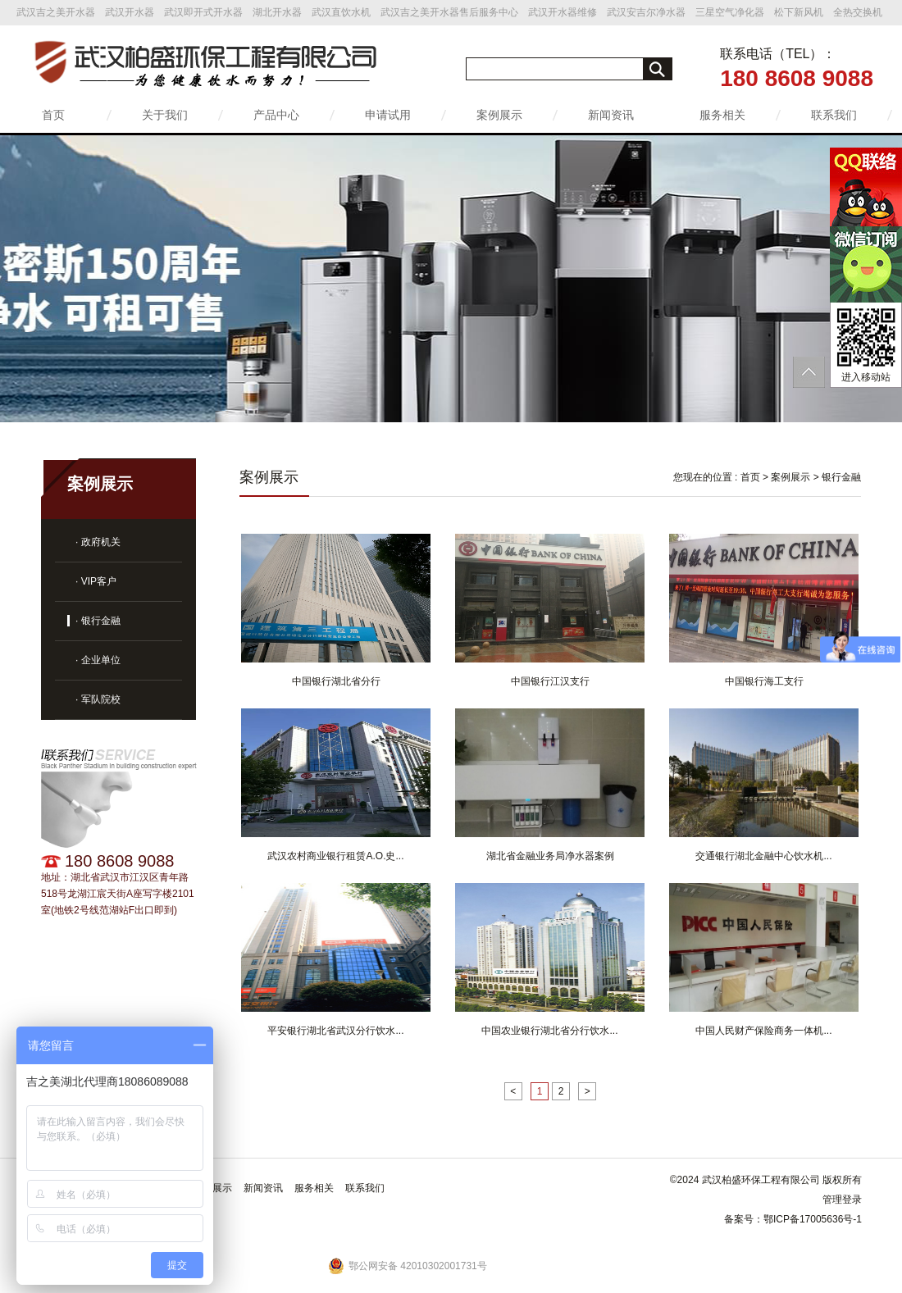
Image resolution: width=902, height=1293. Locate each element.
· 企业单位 (98, 660)
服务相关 (722, 114)
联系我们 (834, 114)
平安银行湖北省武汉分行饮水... (335, 1030)
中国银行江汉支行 (550, 681)
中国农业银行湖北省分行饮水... (549, 1030)
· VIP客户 (95, 581)
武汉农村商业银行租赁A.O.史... (335, 856)
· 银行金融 (98, 620)
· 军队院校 (98, 699)
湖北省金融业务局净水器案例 (550, 856)
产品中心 (276, 114)
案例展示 (499, 114)
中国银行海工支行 (764, 681)
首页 (53, 114)
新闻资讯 (611, 114)
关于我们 (165, 114)
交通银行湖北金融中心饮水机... (763, 856)
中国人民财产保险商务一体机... (763, 1030)
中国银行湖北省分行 (336, 681)
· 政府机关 (98, 542)
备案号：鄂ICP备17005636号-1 (793, 1219)
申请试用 (388, 114)
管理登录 (842, 1199)
